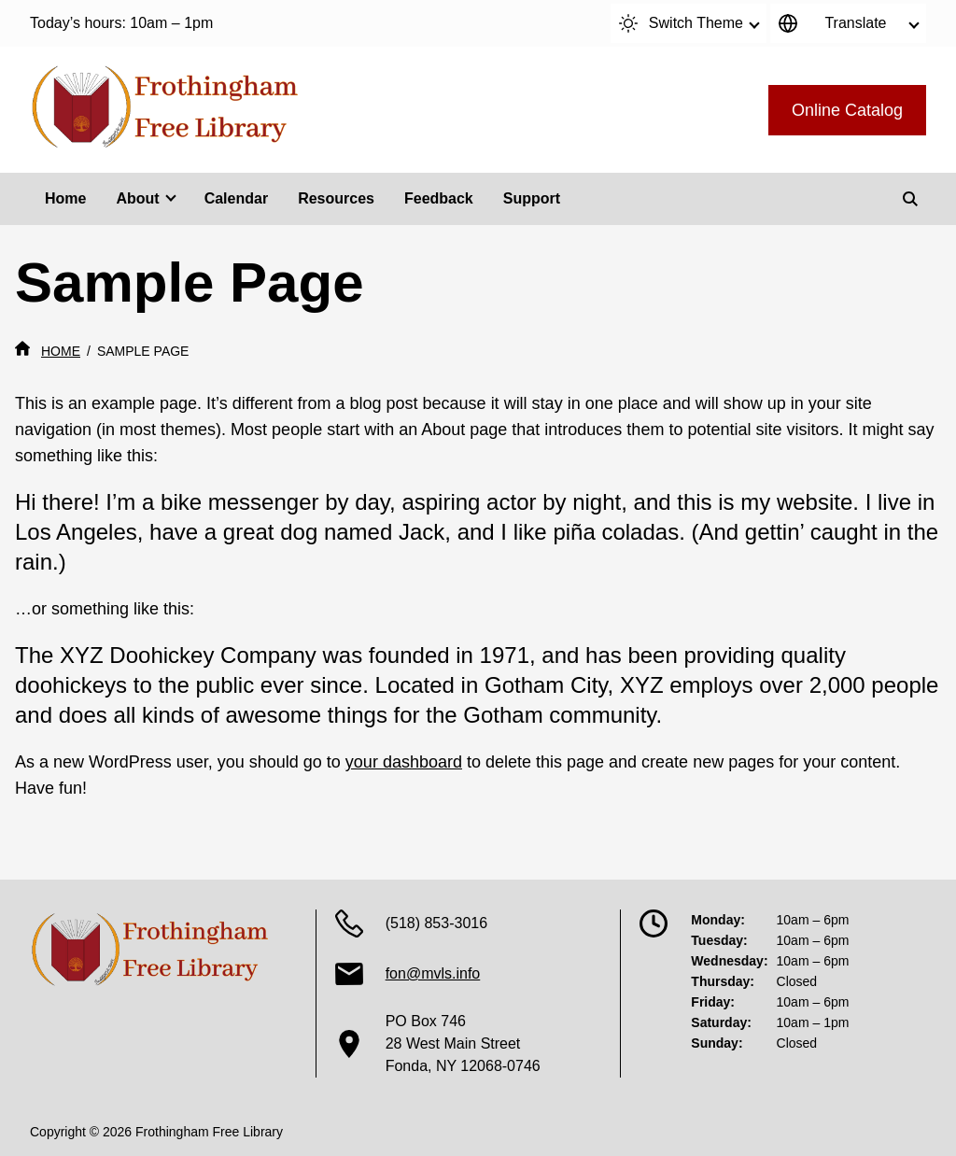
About (137, 198)
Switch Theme (681, 23)
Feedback (438, 198)
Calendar (236, 198)
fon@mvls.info (433, 973)
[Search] (910, 199)
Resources (336, 198)
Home (65, 198)
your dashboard (403, 762)
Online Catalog (847, 110)
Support (531, 198)
